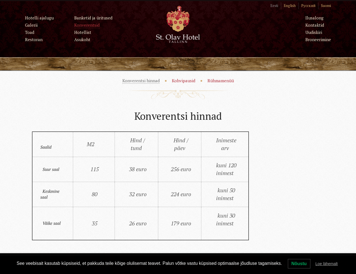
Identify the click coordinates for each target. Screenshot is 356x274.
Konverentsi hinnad (141, 80)
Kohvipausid (183, 80)
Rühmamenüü (220, 80)
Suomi (326, 5)
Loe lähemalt (326, 263)
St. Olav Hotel (178, 24)
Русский (308, 5)
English (290, 5)
